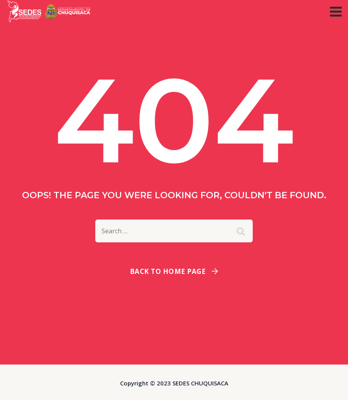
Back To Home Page (168, 271)
